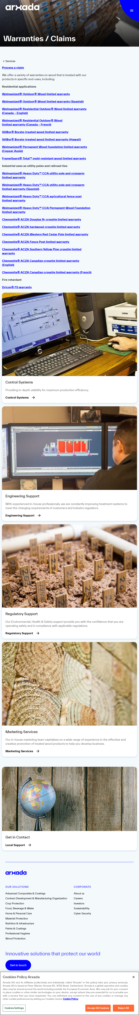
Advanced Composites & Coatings (25, 893)
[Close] (133, 977)
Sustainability (81, 908)
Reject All (123, 1008)
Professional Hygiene (17, 933)
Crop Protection (14, 903)
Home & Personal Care (18, 913)
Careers (78, 898)
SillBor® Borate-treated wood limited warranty (35, 132)
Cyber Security (82, 913)
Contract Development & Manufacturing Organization (36, 898)
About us (79, 893)
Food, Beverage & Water (19, 908)
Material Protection (16, 918)
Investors (79, 903)
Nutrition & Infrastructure (19, 923)
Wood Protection (15, 938)
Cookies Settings (14, 1008)
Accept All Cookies (98, 1008)
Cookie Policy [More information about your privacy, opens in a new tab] (70, 999)
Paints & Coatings (15, 928)
